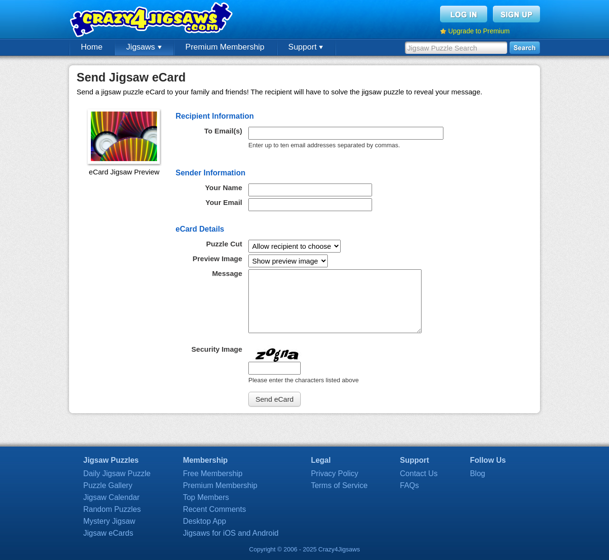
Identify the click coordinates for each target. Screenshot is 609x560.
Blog (477, 473)
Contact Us (419, 473)
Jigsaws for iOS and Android (230, 533)
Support (305, 46)
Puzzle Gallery (107, 485)
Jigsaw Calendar (111, 497)
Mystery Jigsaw (109, 521)
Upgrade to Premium (479, 31)
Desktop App (204, 521)
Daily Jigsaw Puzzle (116, 473)
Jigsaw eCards (108, 533)
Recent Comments (214, 509)
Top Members (206, 497)
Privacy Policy (334, 473)
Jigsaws (143, 46)
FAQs (409, 485)
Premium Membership (225, 46)
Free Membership (212, 473)
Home (91, 46)
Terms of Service (339, 485)
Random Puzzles (112, 509)
